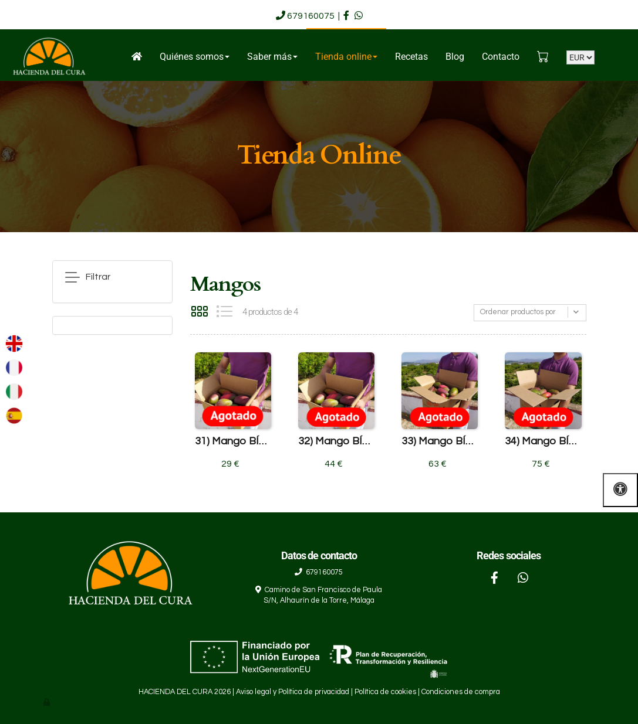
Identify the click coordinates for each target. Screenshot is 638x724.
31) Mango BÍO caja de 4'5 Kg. (233, 441)
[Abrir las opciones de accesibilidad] (620, 490)
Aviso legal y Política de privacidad (292, 692)
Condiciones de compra (460, 692)
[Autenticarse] (47, 702)
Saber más (272, 56)
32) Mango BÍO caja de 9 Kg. (336, 441)
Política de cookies (385, 692)
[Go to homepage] (48, 57)
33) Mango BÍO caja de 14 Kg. (439, 441)
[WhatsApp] (523, 579)
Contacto (500, 56)
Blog (454, 56)
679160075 (311, 16)
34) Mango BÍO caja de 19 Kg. (543, 441)
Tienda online (346, 56)
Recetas (411, 56)
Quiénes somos (194, 56)
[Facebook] (494, 579)
